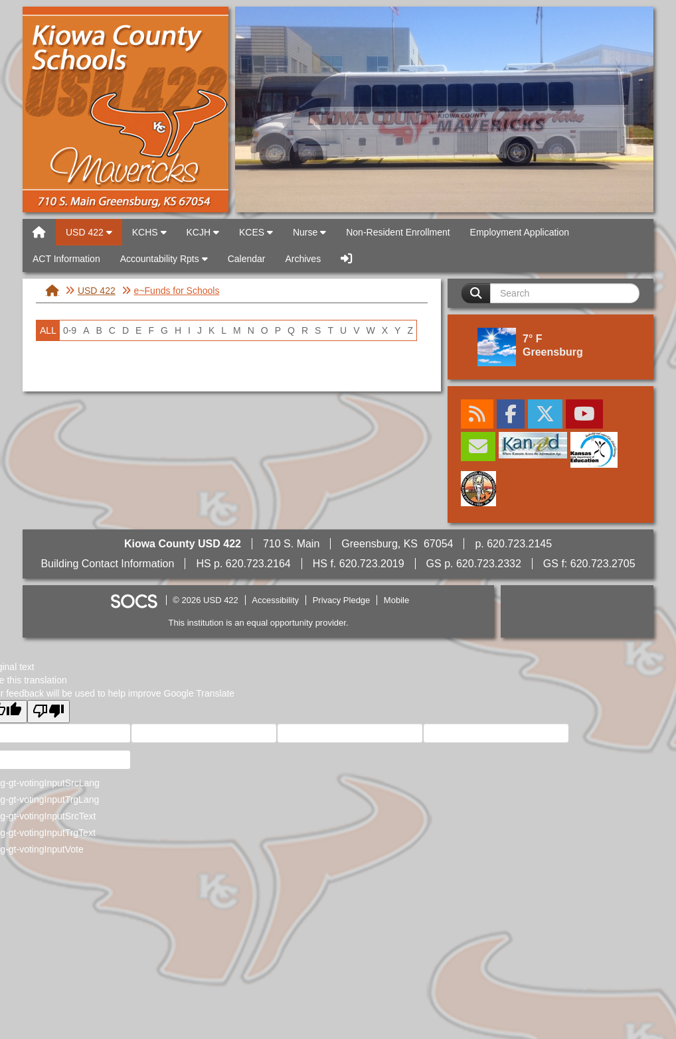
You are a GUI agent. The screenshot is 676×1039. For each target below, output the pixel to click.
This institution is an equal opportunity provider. (259, 623)
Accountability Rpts (164, 258)
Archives (303, 258)
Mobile (396, 600)
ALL (48, 330)
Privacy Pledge (342, 600)
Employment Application (519, 232)
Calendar (247, 258)
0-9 (69, 330)
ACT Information (66, 258)
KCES (256, 232)
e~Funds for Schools (177, 290)
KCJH (203, 232)
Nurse (309, 232)
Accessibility (275, 600)
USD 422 (125, 109)
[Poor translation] (48, 711)
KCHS (149, 232)
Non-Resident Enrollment (398, 232)
